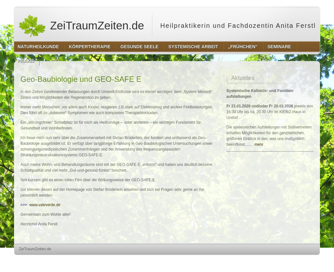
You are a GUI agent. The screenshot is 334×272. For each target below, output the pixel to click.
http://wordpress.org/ (248, 261)
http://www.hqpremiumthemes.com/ (295, 261)
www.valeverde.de (44, 205)
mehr (258, 144)
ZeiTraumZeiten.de (81, 25)
